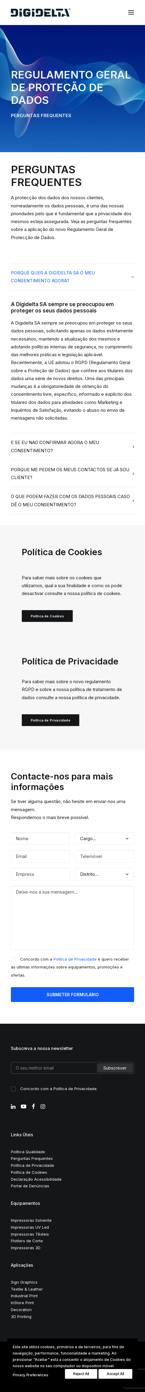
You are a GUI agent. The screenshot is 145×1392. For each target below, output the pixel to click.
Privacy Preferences (30, 1375)
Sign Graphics (24, 1282)
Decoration (21, 1309)
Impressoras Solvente (31, 1220)
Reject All (81, 1373)
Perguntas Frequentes (32, 1158)
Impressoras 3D (25, 1247)
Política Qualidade (28, 1151)
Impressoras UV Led (30, 1227)
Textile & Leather (27, 1289)
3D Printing (21, 1316)
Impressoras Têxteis (30, 1234)
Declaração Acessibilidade (36, 1179)
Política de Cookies (47, 616)
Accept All (115, 1373)
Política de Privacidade (50, 720)
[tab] (72, 277)
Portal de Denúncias (30, 1185)
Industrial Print (24, 1295)
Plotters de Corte (27, 1240)
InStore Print (22, 1302)
